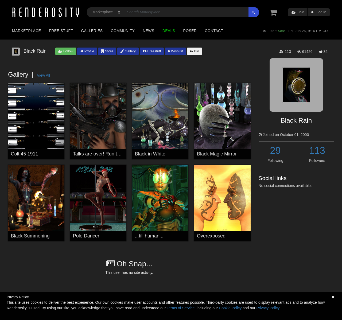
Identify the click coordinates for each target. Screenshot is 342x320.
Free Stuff (61, 31)
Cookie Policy (230, 308)
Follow (65, 51)
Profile (87, 51)
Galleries (92, 31)
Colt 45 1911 (24, 154)
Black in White (150, 154)
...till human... (149, 236)
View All (43, 75)
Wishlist (175, 51)
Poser (190, 31)
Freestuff (152, 51)
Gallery (128, 51)
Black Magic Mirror (217, 154)
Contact (214, 31)
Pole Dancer (86, 236)
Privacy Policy (267, 308)
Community (123, 31)
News (148, 31)
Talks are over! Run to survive (104, 154)
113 (317, 150)
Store (107, 51)
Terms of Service (181, 308)
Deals (168, 31)
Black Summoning (30, 236)
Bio (194, 51)
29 (275, 150)
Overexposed (211, 236)
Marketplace (26, 31)
